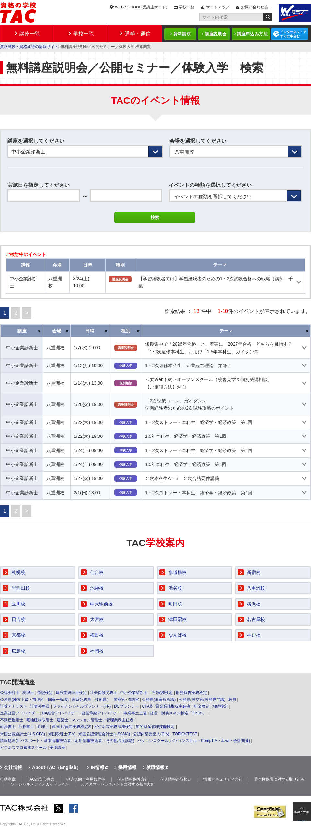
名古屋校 (256, 619)
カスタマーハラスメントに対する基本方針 (118, 784)
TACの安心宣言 (41, 779)
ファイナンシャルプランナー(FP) (82, 706)
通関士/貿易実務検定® (71, 727)
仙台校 (97, 572)
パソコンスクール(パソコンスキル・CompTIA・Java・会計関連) (193, 740)
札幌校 (18, 572)
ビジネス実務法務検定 (113, 727)
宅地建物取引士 (39, 720)
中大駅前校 (101, 603)
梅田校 (97, 635)
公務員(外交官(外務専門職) (202, 699)
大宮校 (97, 619)
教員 (232, 699)
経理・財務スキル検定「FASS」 (178, 713)
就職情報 (155, 767)
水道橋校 (177, 572)
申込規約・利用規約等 (85, 779)
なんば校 (177, 635)
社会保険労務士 (103, 692)
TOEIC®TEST (184, 734)
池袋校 (97, 588)
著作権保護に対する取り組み (279, 779)
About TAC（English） (56, 767)
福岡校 (97, 650)
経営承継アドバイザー (101, 713)
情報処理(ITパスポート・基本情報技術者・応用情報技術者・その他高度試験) (67, 740)
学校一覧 (186, 7)
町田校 (175, 603)
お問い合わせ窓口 (256, 7)
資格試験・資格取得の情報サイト (29, 46)
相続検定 (220, 706)
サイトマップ (217, 7)
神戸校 (253, 635)
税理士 (28, 692)
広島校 (18, 650)
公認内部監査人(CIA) (151, 734)
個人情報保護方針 (132, 779)
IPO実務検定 (162, 692)
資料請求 (182, 33)
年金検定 (201, 706)
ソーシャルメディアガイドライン (40, 784)
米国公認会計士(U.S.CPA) (22, 734)
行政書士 (26, 727)
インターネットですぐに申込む (293, 34)
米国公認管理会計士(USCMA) (104, 734)
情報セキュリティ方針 (222, 779)
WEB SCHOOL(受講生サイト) (141, 7)
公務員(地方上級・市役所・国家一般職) (34, 699)
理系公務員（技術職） (91, 699)
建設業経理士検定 (71, 692)
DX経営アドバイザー (60, 713)
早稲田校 (21, 588)
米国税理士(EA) (61, 734)
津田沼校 (177, 619)
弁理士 (43, 727)
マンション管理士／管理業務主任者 (102, 720)
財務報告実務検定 (191, 692)
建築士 (62, 720)
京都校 (18, 635)
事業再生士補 (135, 713)
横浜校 (253, 603)
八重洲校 (256, 588)
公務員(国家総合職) (159, 699)
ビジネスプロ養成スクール (23, 747)
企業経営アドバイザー (19, 713)
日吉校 (18, 619)
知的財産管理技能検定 (155, 727)
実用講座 (57, 747)
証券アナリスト (13, 706)
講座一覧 (29, 34)
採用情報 (127, 767)
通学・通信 (138, 34)
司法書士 (8, 727)
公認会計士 (9, 692)
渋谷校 (175, 588)
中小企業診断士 (133, 692)
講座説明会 (216, 33)
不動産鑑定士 (11, 720)
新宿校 (253, 572)
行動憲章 (8, 779)
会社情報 (13, 767)
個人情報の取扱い (175, 779)
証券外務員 (40, 706)
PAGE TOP (301, 812)
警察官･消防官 (126, 699)
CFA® (147, 706)
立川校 (18, 603)
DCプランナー (126, 706)
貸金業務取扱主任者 (173, 706)
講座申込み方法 (252, 33)
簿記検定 (45, 692)
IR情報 (97, 767)
